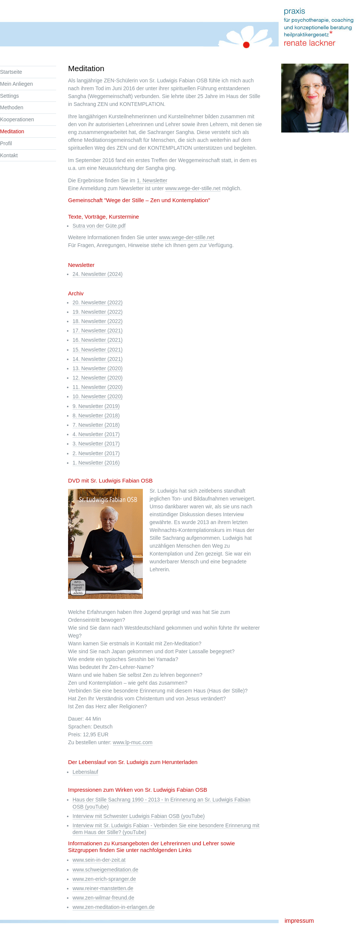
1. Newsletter (152, 180)
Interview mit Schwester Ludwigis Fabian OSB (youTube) (139, 816)
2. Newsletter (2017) (96, 453)
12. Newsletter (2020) (98, 378)
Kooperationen (17, 119)
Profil (6, 143)
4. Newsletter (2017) (96, 434)
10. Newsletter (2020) (98, 396)
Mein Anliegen (16, 84)
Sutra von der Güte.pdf (99, 226)
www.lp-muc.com (133, 742)
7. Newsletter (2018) (96, 425)
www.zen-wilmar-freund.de (103, 898)
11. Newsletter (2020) (98, 387)
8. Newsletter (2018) (96, 416)
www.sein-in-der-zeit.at (99, 860)
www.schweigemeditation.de (105, 870)
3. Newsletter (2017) (96, 444)
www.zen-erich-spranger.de (104, 879)
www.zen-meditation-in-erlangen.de (113, 907)
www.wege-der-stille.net (193, 188)
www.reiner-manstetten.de (103, 888)
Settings (9, 96)
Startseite (11, 72)
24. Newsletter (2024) (98, 274)
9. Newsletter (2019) (96, 406)
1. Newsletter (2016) (96, 463)
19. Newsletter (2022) (98, 312)
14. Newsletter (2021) (98, 359)
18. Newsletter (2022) (98, 321)
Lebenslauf (85, 772)
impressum (299, 921)
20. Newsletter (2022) (98, 302)
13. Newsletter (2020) (98, 368)
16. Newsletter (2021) (98, 340)
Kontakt (9, 155)
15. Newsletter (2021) (98, 350)
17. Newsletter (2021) (98, 331)
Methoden (11, 107)
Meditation (12, 131)
